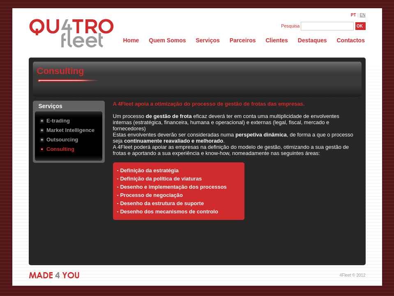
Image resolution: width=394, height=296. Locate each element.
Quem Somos (168, 40)
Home (131, 40)
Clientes (276, 40)
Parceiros (243, 40)
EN (363, 15)
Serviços (208, 40)
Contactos (350, 40)
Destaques (312, 40)
